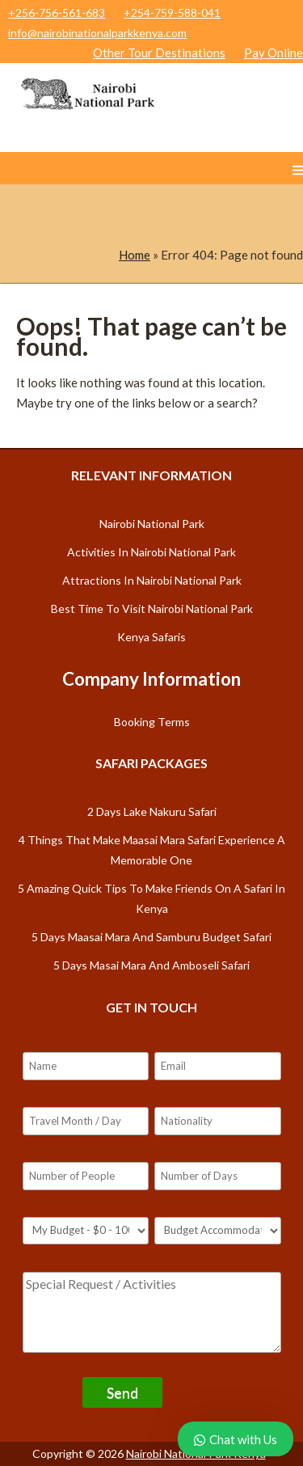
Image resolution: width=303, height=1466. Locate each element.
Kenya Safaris (151, 637)
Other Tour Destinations (159, 52)
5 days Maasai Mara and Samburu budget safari (151, 937)
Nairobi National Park (151, 523)
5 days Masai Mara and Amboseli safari (151, 965)
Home (134, 254)
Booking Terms (152, 722)
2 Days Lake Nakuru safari (152, 811)
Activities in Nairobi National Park (151, 552)
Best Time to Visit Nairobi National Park (152, 608)
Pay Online (273, 52)
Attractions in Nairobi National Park (152, 580)
